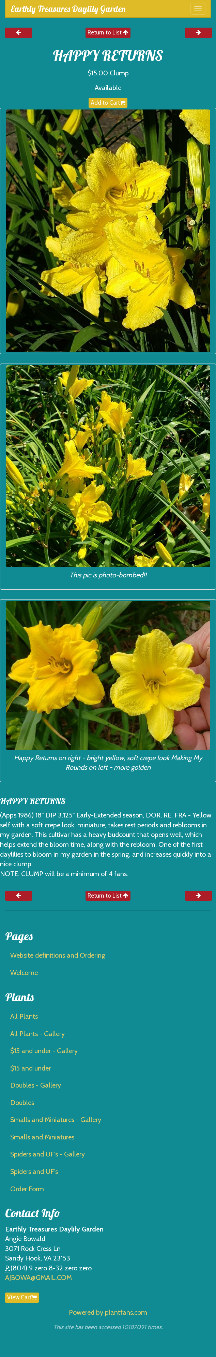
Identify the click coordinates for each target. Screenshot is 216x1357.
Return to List (108, 32)
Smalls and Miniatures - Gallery (55, 1120)
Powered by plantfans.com (108, 1312)
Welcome (24, 973)
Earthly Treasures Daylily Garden (68, 8)
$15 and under (30, 1068)
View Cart (22, 1297)
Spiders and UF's (34, 1171)
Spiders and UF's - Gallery (47, 1154)
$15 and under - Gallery (44, 1051)
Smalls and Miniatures (42, 1137)
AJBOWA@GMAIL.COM (38, 1277)
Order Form (27, 1189)
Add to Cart (108, 102)
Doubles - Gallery (35, 1085)
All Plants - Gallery (37, 1034)
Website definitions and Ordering (57, 955)
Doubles (22, 1102)
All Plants (24, 1016)
